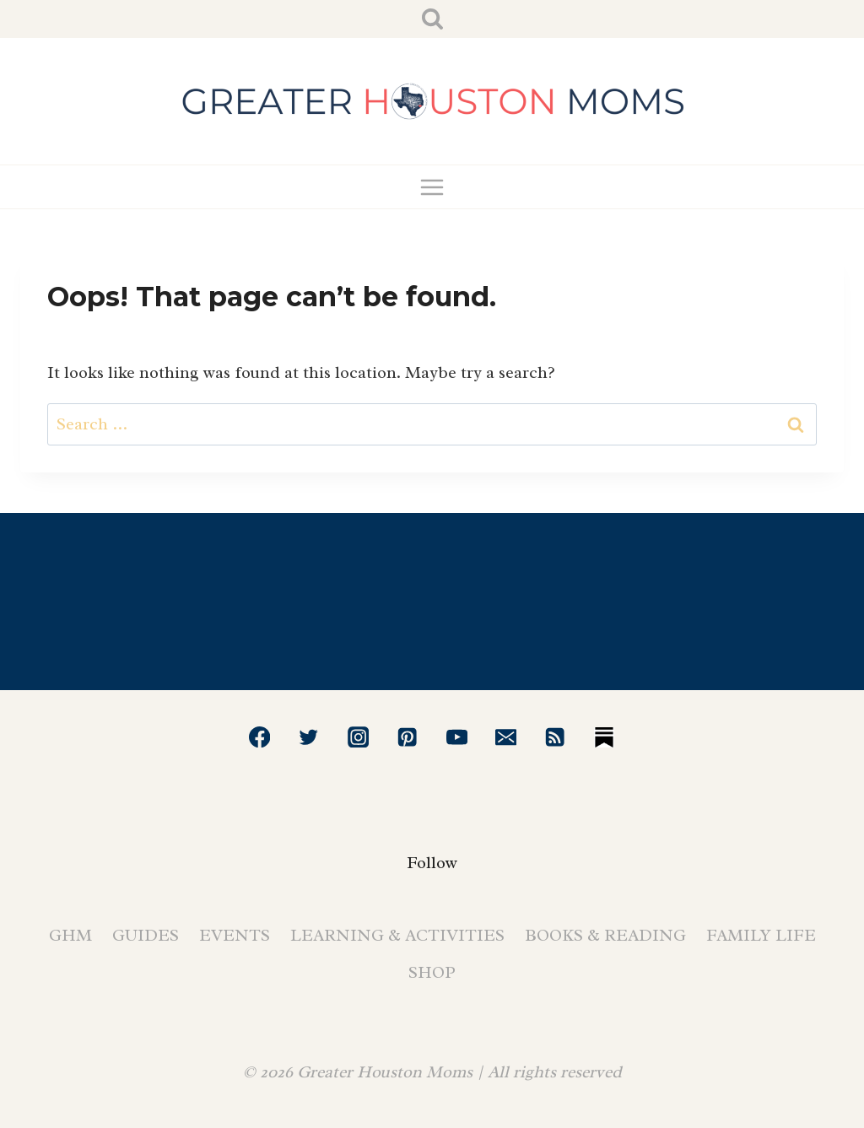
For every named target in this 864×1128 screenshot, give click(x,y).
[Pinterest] (407, 736)
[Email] (505, 736)
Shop (432, 972)
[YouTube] (456, 736)
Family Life (761, 935)
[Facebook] (259, 736)
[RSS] (555, 736)
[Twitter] (309, 736)
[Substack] (604, 736)
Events (234, 935)
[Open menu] (432, 187)
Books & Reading (605, 935)
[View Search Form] (432, 19)
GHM (70, 935)
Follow (432, 862)
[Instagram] (358, 736)
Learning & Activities (397, 935)
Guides (145, 935)
